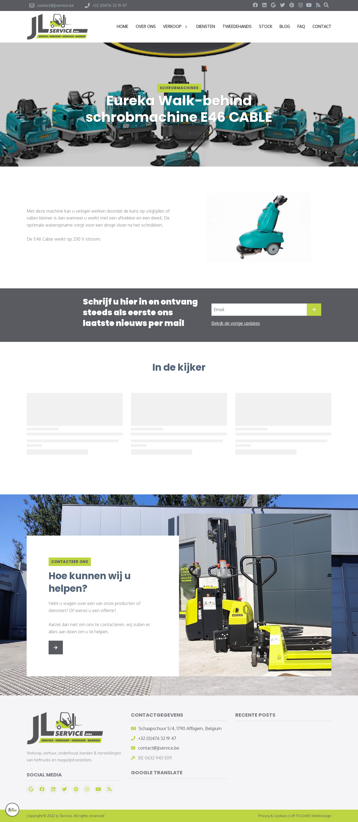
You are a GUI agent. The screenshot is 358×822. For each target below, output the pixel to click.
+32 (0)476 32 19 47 (157, 738)
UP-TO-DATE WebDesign (310, 815)
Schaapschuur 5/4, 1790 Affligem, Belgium (180, 728)
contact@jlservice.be (158, 748)
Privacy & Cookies (272, 815)
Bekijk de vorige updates (235, 323)
